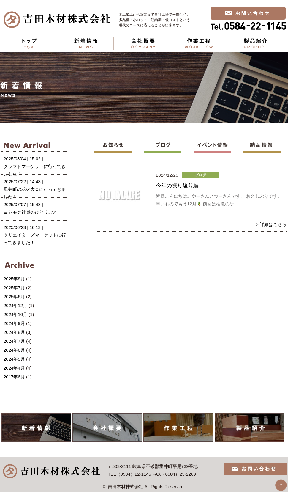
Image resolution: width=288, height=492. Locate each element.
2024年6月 (14, 350)
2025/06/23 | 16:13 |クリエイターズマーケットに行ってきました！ (35, 235)
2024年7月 (14, 341)
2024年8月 (14, 332)
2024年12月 (15, 305)
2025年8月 (14, 278)
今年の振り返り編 (177, 185)
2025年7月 (14, 287)
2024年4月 (14, 367)
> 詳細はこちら (271, 224)
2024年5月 (14, 358)
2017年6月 (14, 376)
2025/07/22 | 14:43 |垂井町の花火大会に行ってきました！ (35, 189)
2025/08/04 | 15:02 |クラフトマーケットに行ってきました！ (35, 166)
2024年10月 (15, 314)
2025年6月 (14, 296)
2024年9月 (14, 323)
